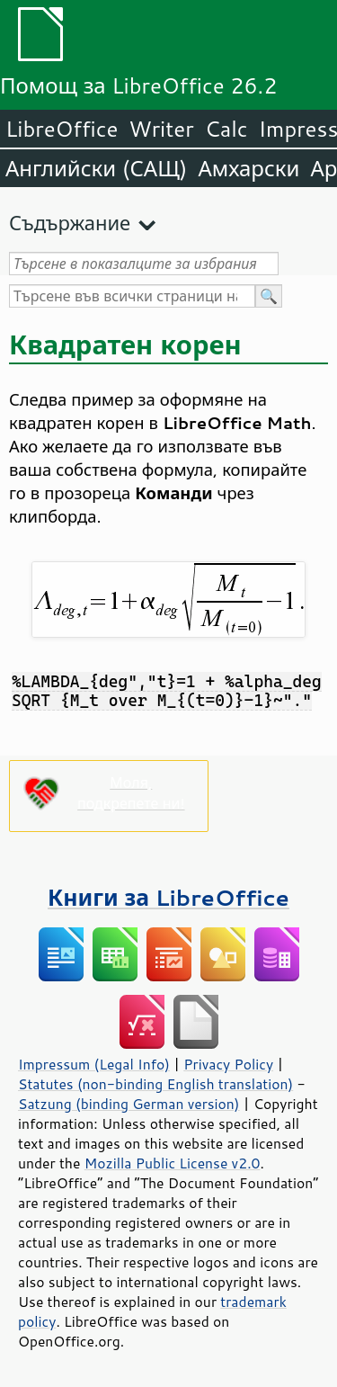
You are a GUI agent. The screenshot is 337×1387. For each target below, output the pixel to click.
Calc (226, 128)
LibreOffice (61, 128)
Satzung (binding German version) (129, 1104)
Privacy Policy (228, 1064)
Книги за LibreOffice (168, 897)
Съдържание (69, 223)
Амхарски (248, 168)
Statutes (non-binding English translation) (155, 1084)
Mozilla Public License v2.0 (172, 1163)
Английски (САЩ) (96, 168)
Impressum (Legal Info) (94, 1064)
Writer (161, 128)
